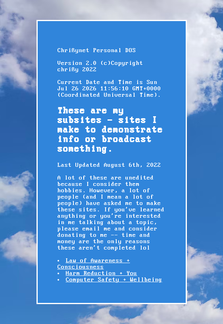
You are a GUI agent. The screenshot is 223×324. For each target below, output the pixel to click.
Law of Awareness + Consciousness (94, 264)
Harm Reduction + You (101, 273)
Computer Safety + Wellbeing (114, 280)
